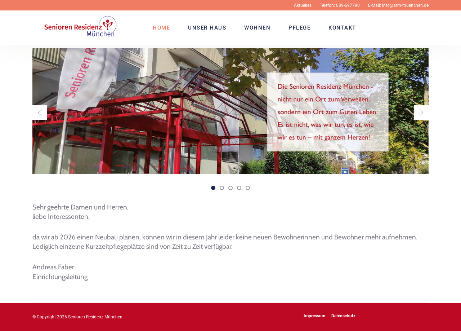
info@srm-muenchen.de (405, 5)
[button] (213, 187)
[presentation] (39, 112)
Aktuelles (303, 5)
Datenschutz (343, 316)
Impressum (314, 316)
